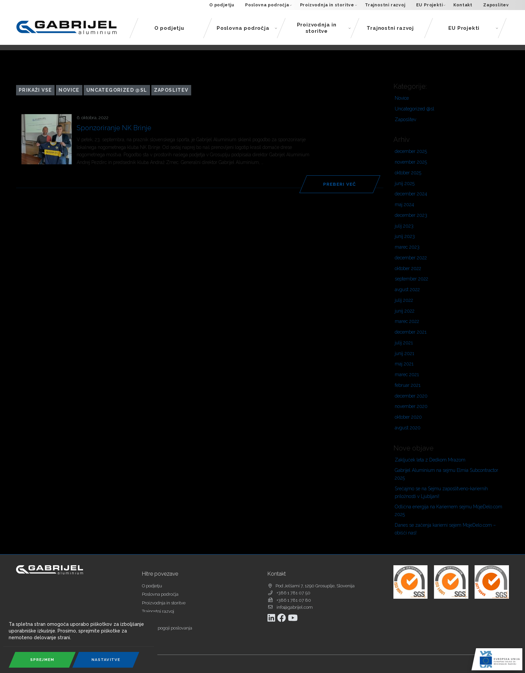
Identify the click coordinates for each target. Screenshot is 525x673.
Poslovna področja (268, 5)
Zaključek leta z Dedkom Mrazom (430, 459)
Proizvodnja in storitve (328, 5)
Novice (69, 90)
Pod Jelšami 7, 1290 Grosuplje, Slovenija (315, 585)
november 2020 (411, 406)
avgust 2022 (407, 289)
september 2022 (411, 278)
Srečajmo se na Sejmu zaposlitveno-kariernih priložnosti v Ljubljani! (441, 492)
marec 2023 (407, 247)
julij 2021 (404, 342)
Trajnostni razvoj (385, 4)
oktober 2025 (408, 172)
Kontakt (462, 4)
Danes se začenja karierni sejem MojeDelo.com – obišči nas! (445, 528)
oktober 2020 (408, 417)
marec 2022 (407, 321)
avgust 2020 (408, 427)
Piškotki (149, 636)
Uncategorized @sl (116, 90)
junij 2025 (405, 183)
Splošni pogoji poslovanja (167, 627)
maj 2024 (404, 204)
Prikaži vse (35, 90)
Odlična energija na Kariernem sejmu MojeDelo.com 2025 (448, 510)
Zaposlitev (496, 4)
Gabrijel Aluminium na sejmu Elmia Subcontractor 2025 (446, 474)
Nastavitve (106, 659)
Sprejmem (42, 659)
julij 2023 (404, 226)
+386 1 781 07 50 (293, 592)
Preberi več (339, 184)
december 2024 (411, 193)
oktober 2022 (408, 268)
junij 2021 (404, 353)
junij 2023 (405, 236)
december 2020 (411, 396)
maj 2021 (404, 363)
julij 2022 (404, 300)
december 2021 (411, 332)
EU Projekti (431, 5)
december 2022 (411, 257)
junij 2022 (405, 311)
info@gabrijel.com (295, 607)
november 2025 (411, 162)
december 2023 (411, 215)
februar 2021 (408, 385)
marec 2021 (407, 374)
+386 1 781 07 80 (294, 600)
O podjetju (221, 4)
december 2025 (411, 151)
